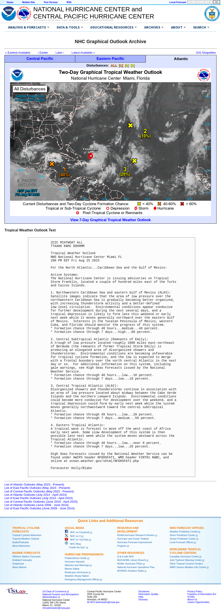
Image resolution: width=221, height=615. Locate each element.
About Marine (19, 567)
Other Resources (130, 552)
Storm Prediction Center (182, 535)
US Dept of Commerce (54, 591)
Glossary (143, 599)
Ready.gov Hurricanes (76, 572)
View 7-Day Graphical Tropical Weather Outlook (110, 220)
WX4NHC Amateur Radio (130, 570)
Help (140, 596)
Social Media (74, 528)
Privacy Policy (194, 591)
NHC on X (73, 536)
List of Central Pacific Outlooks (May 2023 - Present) (39, 491)
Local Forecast (177, 2)
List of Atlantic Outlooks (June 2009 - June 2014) (36, 505)
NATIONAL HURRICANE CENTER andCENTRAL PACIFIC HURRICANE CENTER (93, 13)
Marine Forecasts (26, 552)
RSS (69, 2)
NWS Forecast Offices (187, 528)
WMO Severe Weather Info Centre (188, 567)
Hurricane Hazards (75, 561)
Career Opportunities (198, 602)
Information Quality (148, 594)
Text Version (51, 2)
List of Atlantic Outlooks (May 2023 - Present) (34, 484)
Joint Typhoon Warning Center (186, 560)
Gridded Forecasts (22, 560)
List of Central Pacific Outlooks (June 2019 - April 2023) (40, 501)
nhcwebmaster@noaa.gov (56, 608)
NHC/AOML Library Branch (131, 560)
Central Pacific (39, 58)
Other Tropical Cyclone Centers (186, 563)
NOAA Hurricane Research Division (136, 535)
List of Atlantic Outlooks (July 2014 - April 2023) (35, 494)
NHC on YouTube (76, 539)
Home (10, 2)
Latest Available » (83, 52)
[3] (132, 65)
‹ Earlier (43, 52)
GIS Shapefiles (206, 52)
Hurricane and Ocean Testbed (133, 538)
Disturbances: (97, 65)
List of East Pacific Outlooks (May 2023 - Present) (37, 488)
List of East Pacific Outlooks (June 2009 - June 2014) (39, 508)
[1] (121, 65)
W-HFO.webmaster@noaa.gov (103, 602)
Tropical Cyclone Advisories (27, 535)
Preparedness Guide (76, 558)
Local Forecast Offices (181, 542)
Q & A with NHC (125, 556)
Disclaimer (144, 591)
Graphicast (18, 563)
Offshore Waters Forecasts (26, 556)
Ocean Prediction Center (183, 538)
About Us (192, 599)
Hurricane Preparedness (84, 554)
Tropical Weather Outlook (25, 538)
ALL (113, 65)
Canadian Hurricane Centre (184, 556)
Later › (60, 52)
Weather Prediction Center (184, 531)
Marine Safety (72, 568)
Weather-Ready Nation (77, 576)
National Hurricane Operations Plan (136, 567)
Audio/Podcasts (20, 542)
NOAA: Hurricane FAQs (129, 563)
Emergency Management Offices (82, 579)
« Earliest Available (17, 52)
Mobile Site (28, 2)
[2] (127, 65)
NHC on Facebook (77, 532)
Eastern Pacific (110, 58)
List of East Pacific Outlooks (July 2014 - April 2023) (38, 498)
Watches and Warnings (77, 565)
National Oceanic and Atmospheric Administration (73, 20)
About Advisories (21, 545)
